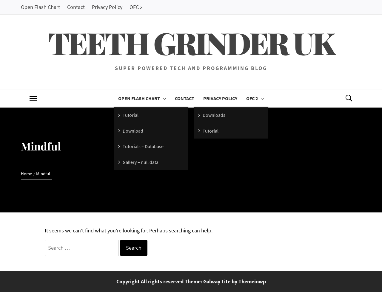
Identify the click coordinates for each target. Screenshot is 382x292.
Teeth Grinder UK (191, 42)
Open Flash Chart (40, 7)
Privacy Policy (107, 7)
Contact (76, 7)
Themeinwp (252, 281)
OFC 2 (136, 7)
